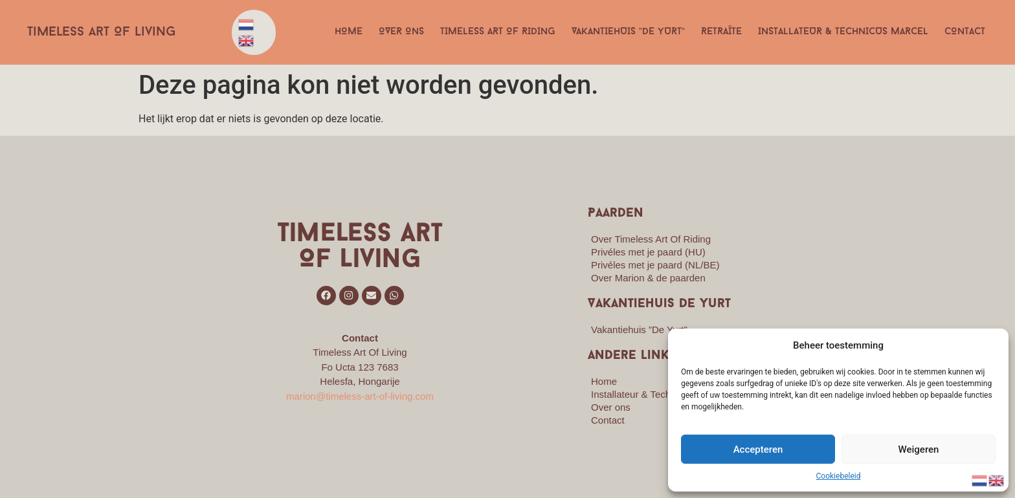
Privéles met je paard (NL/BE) (655, 264)
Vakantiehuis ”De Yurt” (628, 32)
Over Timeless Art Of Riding (651, 238)
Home (348, 32)
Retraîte (721, 32)
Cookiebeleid (838, 476)
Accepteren (758, 449)
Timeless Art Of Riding (497, 32)
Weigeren (918, 449)
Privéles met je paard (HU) (648, 251)
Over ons (401, 32)
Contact (964, 32)
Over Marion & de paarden (648, 277)
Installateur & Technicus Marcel (843, 32)
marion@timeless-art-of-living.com (360, 396)
